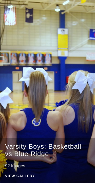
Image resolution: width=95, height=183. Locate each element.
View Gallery (20, 176)
